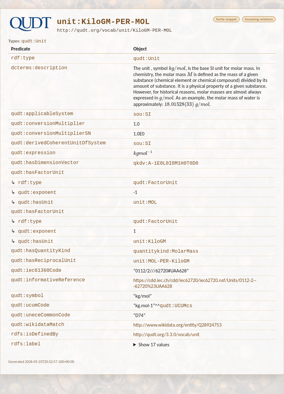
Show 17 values (154, 364)
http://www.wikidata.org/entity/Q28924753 (177, 342)
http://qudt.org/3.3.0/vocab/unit (166, 353)
